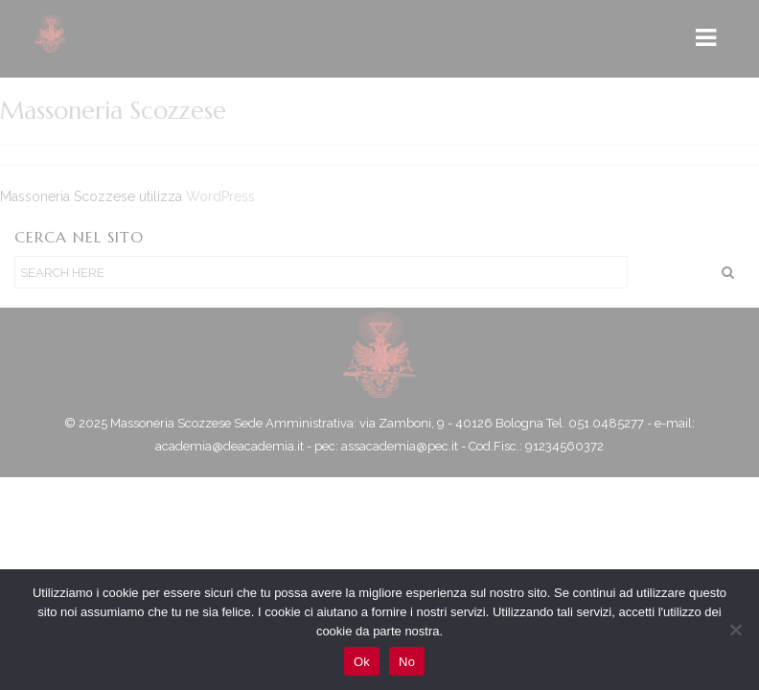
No (407, 662)
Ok (362, 662)
